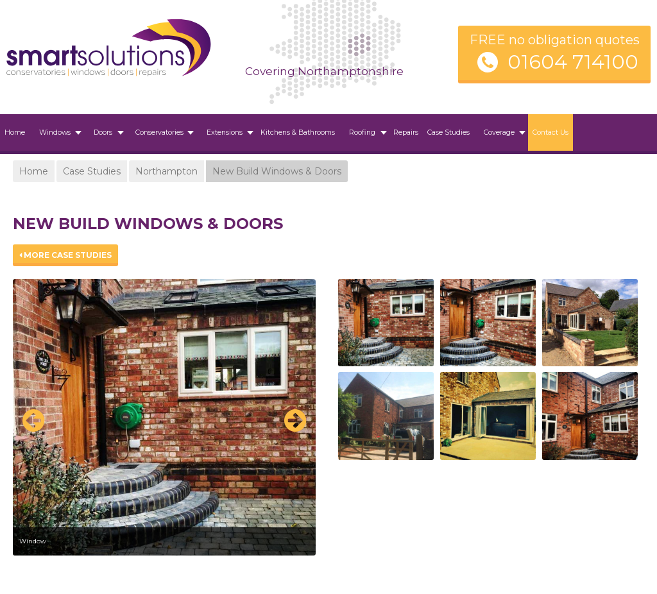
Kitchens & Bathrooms (297, 132)
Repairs (405, 132)
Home (14, 132)
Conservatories (159, 132)
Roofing (362, 132)
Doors (103, 132)
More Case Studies (65, 255)
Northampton (166, 171)
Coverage (499, 132)
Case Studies (448, 132)
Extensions (225, 132)
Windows (55, 132)
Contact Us (550, 132)
